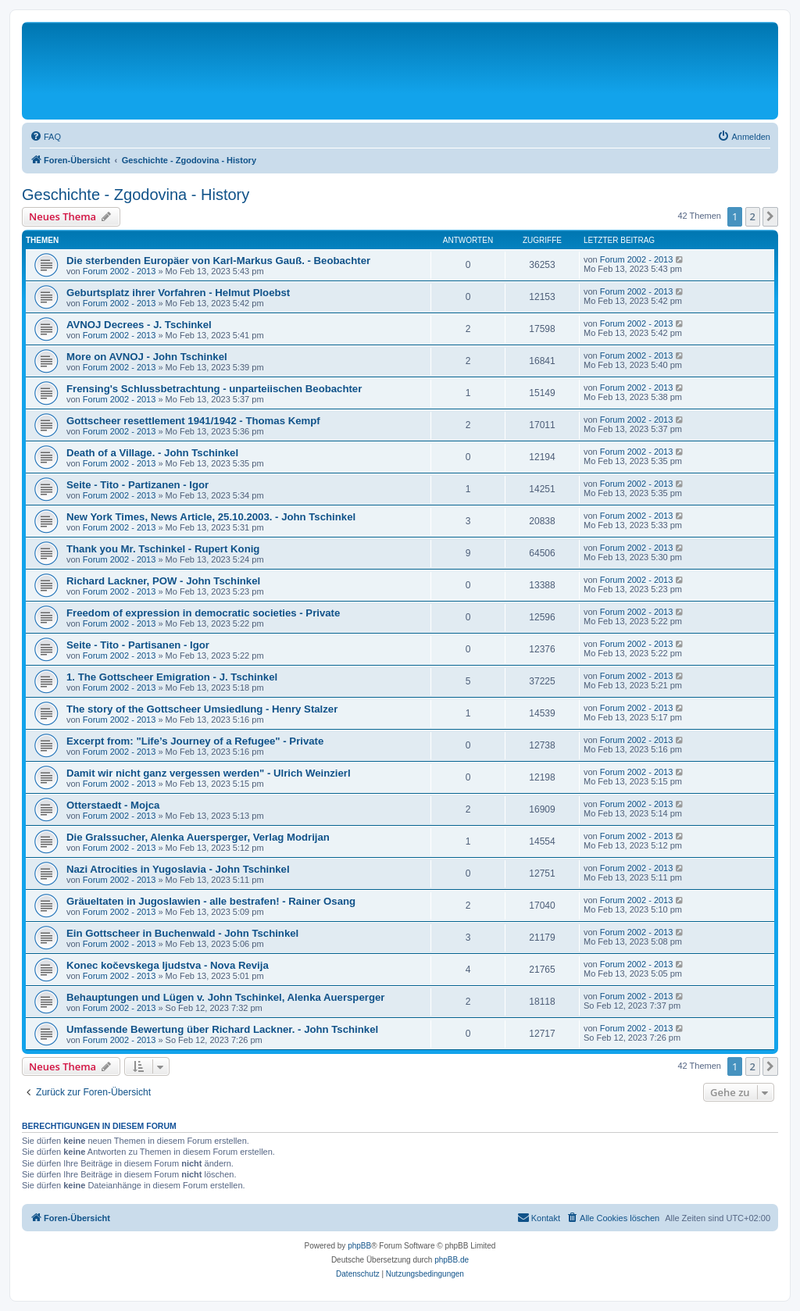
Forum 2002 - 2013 (119, 271)
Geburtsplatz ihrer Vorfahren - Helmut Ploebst (178, 292)
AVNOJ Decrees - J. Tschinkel (139, 324)
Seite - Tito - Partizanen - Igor (137, 485)
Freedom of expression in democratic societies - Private (203, 613)
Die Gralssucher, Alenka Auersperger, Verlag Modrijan (198, 837)
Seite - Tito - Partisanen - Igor (137, 645)
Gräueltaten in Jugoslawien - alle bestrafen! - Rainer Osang (210, 901)
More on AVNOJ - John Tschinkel (146, 357)
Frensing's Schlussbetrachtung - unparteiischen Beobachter (214, 389)
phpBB (359, 1245)
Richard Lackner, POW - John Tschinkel (163, 581)
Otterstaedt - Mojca (112, 805)
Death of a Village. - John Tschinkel (152, 453)
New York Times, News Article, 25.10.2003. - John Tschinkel (210, 517)
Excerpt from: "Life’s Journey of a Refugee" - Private (194, 741)
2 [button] (752, 216)
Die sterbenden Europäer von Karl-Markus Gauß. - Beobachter (218, 260)
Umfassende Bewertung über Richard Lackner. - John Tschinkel (222, 1029)
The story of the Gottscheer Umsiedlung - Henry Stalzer (202, 709)
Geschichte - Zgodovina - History (135, 194)
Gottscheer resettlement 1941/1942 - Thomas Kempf (193, 421)
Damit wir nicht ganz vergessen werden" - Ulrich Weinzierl (208, 773)
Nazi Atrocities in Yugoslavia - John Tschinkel (178, 869)
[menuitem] (45, 136)
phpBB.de (451, 1260)
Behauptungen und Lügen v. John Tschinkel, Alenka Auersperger (225, 997)
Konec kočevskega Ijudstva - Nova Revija (167, 965)
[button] (770, 216)
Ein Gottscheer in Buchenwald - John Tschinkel (182, 933)
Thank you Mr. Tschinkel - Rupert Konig (162, 549)
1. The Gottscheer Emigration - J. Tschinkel (171, 677)
